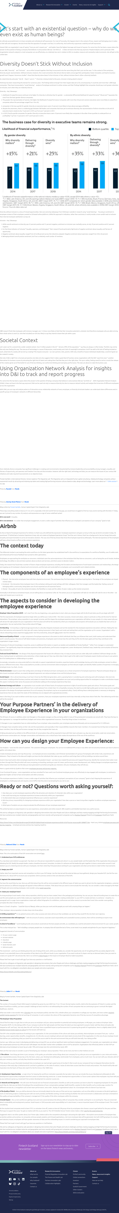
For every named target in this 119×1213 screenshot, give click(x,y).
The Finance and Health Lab (54, 1177)
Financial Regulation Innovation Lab (56, 1174)
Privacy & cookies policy (15, 1193)
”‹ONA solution (111, 481)
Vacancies (33, 1183)
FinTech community (79, 1174)
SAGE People (43, 956)
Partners (76, 1183)
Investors (76, 1180)
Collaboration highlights (52, 1183)
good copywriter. (45, 888)
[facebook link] (10, 1179)
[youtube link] (14, 1179)
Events (94, 1171)
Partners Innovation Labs (53, 1180)
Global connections (79, 1177)
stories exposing (10, 1015)
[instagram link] (14, 1183)
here (39, 624)
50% (56, 633)
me (24, 959)
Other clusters (77, 1189)
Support (95, 1177)
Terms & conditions (13, 1190)
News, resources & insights (101, 1174)
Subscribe (93, 1146)
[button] (109, 4)
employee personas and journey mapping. (43, 768)
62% (26, 633)
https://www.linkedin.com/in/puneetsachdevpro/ (15, 972)
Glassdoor (27, 1012)
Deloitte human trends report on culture (13, 1030)
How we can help (97, 1180)
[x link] (19, 1179)
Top (108, 1133)
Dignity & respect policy (15, 1197)
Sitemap (11, 1200)
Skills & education (78, 1193)
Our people (34, 1177)
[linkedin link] (23, 1179)
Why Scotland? (34, 1180)
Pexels (17, 489)
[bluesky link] (10, 1183)
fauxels (8, 489)
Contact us (33, 1186)
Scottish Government (80, 1186)
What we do (34, 1174)
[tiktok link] (19, 1183)
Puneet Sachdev (15, 507)
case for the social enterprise (93, 1111)
